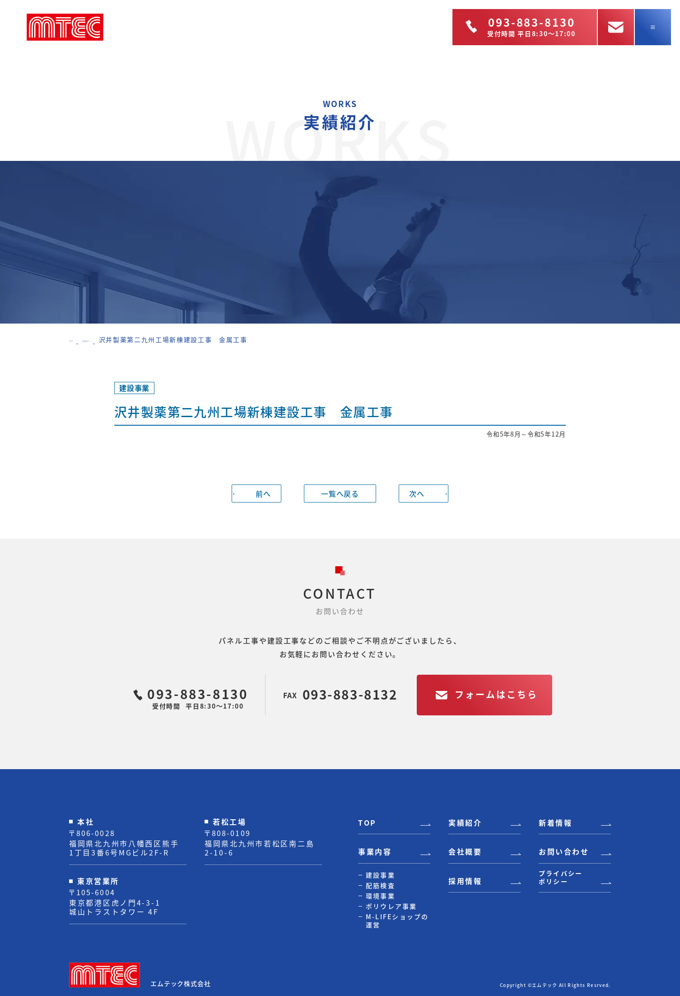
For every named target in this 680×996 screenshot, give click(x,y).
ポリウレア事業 (391, 906)
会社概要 (465, 852)
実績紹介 (106, 339)
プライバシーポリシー (560, 877)
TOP (76, 339)
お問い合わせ (564, 852)
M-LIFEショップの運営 (397, 920)
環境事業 (380, 896)
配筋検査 (380, 885)
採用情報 (465, 881)
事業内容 (374, 852)
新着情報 (555, 823)
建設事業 (380, 875)
